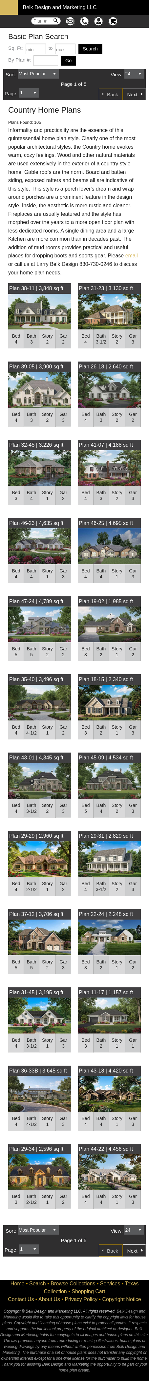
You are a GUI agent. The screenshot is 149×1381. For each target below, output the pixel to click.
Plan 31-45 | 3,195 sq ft (36, 992)
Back (112, 94)
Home (18, 1283)
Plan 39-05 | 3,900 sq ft (36, 366)
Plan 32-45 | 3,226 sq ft (36, 445)
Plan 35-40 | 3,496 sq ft (36, 679)
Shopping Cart (88, 1291)
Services (110, 1283)
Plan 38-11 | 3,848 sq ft (36, 288)
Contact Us (21, 1299)
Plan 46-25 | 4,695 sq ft (106, 523)
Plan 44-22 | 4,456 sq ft (106, 1149)
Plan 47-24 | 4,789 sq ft (36, 601)
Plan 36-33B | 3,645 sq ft (38, 1070)
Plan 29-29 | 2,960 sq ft (36, 836)
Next (132, 94)
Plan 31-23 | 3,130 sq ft (106, 288)
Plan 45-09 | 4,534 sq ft (106, 757)
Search (37, 1283)
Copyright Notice (121, 1299)
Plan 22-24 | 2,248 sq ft (106, 914)
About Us (49, 1299)
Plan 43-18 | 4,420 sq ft (106, 1070)
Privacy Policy (81, 1299)
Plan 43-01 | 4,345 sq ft (36, 757)
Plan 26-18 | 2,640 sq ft (106, 366)
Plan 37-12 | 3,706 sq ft (36, 914)
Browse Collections (73, 1283)
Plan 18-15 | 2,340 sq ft (106, 679)
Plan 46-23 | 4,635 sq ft (36, 523)
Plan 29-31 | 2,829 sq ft (106, 836)
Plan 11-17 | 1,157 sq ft (106, 992)
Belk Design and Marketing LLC (59, 7)
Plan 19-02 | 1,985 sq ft (106, 601)
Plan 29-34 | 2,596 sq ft (36, 1149)
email (131, 255)
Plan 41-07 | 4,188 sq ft (106, 445)
